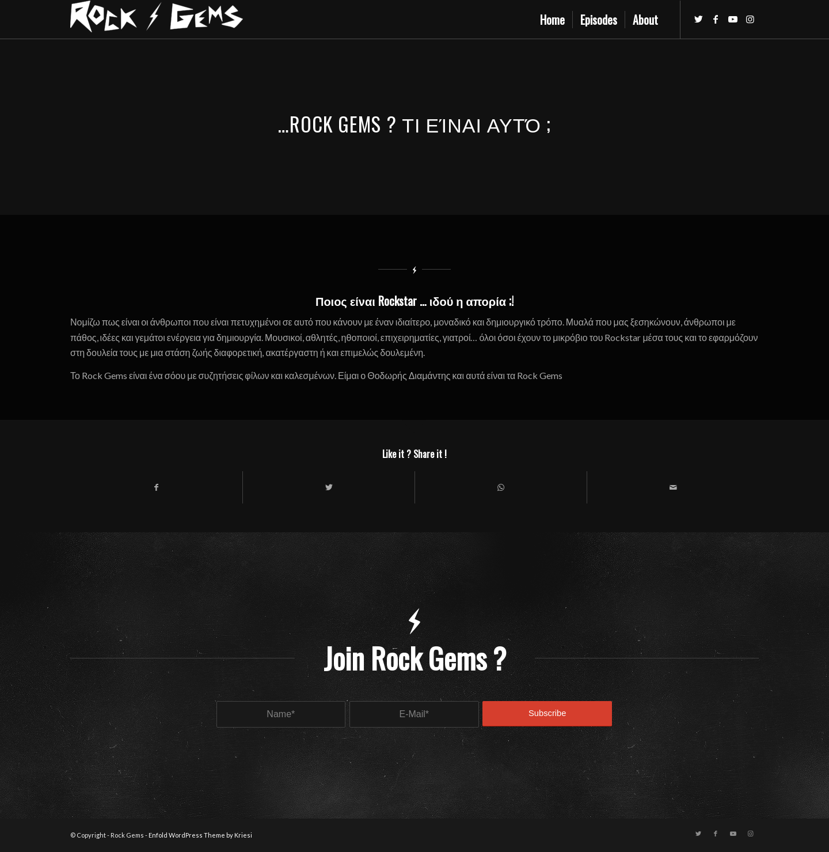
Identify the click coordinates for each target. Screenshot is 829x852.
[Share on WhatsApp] (501, 487)
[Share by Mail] (673, 487)
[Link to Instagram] (750, 19)
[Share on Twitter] (328, 487)
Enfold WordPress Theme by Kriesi (200, 835)
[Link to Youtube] (732, 19)
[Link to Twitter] (698, 19)
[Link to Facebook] (715, 19)
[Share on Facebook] (156, 487)
